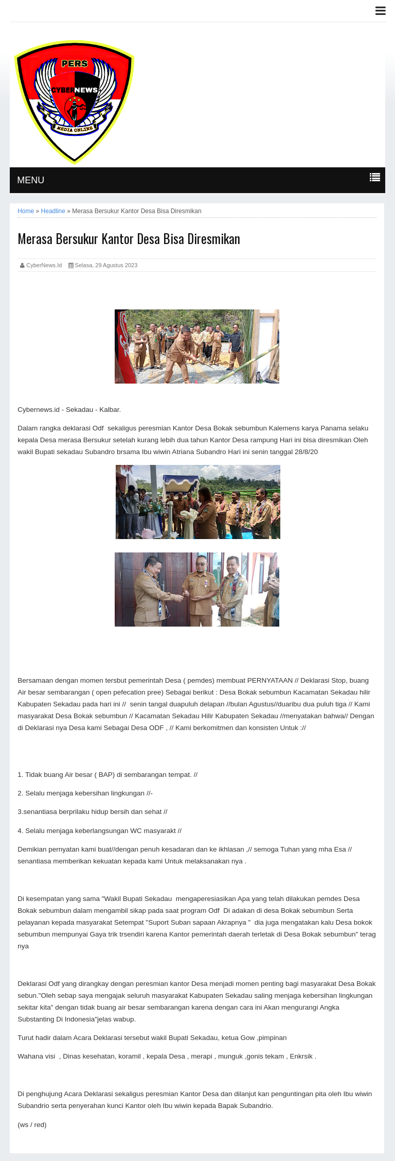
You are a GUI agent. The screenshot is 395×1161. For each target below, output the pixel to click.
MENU (30, 180)
